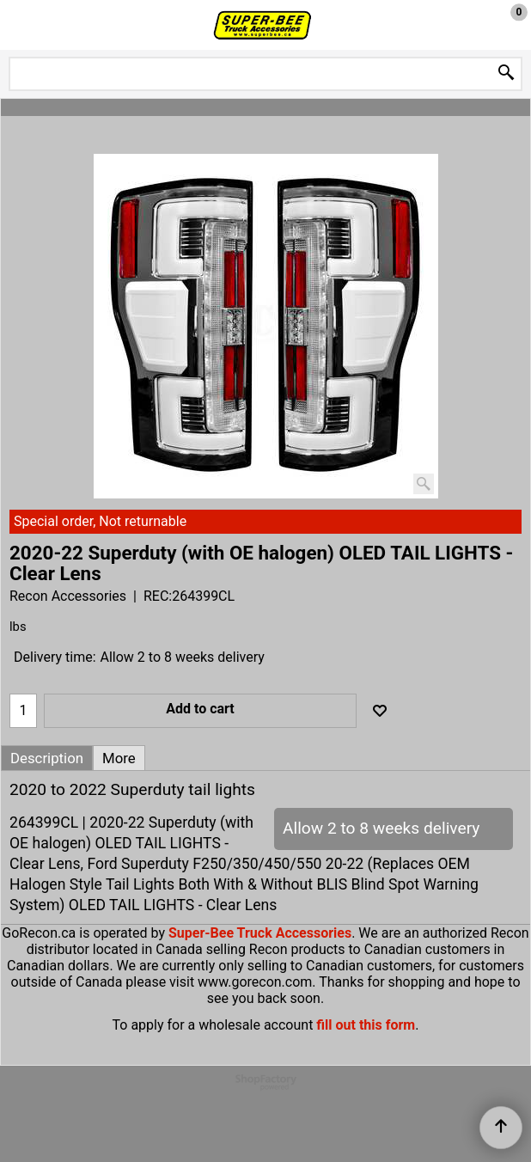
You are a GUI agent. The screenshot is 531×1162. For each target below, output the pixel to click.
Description (46, 758)
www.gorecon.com (255, 982)
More (119, 758)
